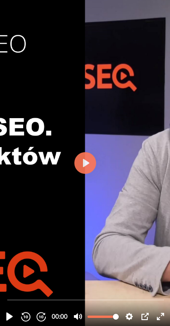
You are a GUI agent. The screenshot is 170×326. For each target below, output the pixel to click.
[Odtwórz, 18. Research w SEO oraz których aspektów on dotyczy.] (9, 316)
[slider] (86, 299)
